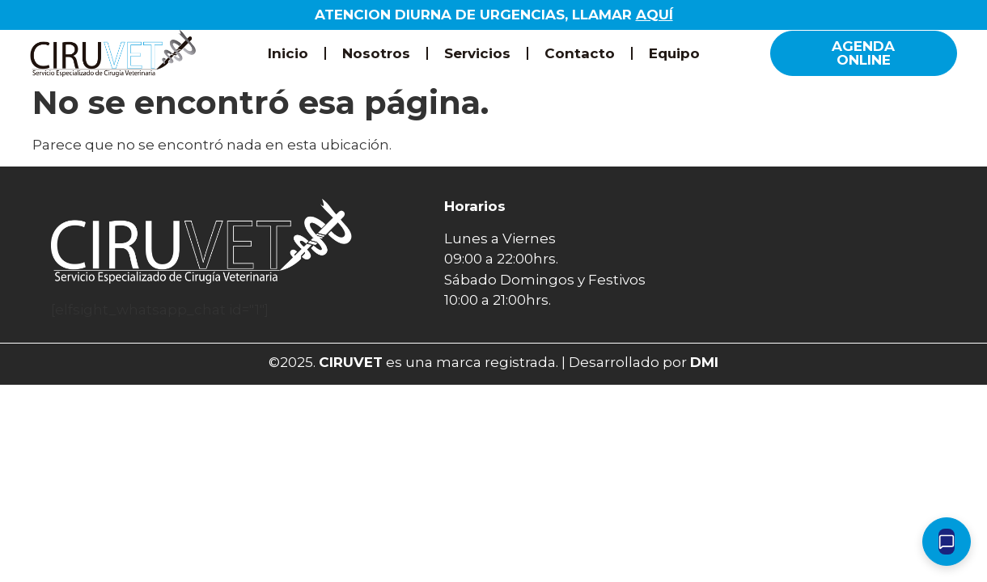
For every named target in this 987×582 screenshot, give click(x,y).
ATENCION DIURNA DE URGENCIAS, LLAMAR (494, 14)
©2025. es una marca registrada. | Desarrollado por (493, 362)
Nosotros (376, 53)
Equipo (674, 53)
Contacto (579, 53)
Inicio (288, 53)
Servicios (477, 53)
